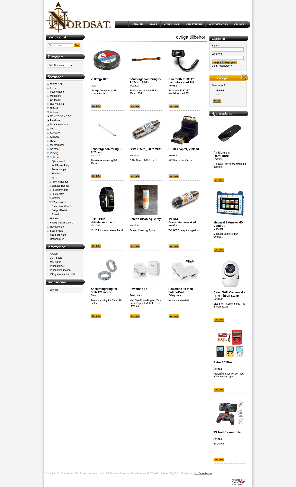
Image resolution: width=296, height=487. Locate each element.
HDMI (53, 140)
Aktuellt (54, 253)
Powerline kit (138, 289)
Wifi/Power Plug (60, 165)
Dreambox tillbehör (62, 206)
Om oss (54, 289)
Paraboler (55, 120)
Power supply (59, 169)
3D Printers (56, 257)
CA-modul (55, 100)
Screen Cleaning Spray (145, 219)
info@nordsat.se (204, 473)
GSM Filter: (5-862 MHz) (146, 149)
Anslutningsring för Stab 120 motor (104, 290)
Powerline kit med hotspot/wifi (181, 290)
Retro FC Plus (223, 362)
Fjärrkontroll (58, 161)
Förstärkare (58, 194)
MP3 (54, 177)
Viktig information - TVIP (63, 274)
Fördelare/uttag (60, 190)
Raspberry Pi (57, 239)
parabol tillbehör (60, 185)
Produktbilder (57, 266)
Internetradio (57, 91)
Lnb (52, 128)
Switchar (55, 149)
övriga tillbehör (60, 210)
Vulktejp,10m (99, 79)
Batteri (55, 214)
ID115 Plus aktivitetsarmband (103, 220)
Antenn (54, 112)
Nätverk (54, 108)
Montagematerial (59, 124)
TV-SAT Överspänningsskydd (183, 220)
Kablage (54, 136)
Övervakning (57, 104)
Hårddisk (55, 218)
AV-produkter (59, 202)
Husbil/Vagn (56, 83)
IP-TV (53, 87)
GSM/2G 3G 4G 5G (61, 116)
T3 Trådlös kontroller (228, 432)
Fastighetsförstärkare (61, 222)
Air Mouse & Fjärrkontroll (222, 154)
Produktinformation (60, 270)
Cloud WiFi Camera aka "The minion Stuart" (229, 294)
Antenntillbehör (60, 181)
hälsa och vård (58, 234)
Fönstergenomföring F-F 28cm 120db (145, 80)
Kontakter (55, 132)
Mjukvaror (55, 261)
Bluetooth (57, 173)
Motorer (56, 198)
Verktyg (54, 153)
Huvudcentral (57, 226)
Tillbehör (55, 157)
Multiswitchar (57, 145)
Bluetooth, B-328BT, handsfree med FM (182, 80)
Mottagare (55, 95)
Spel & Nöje (56, 230)
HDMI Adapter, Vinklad (184, 149)
